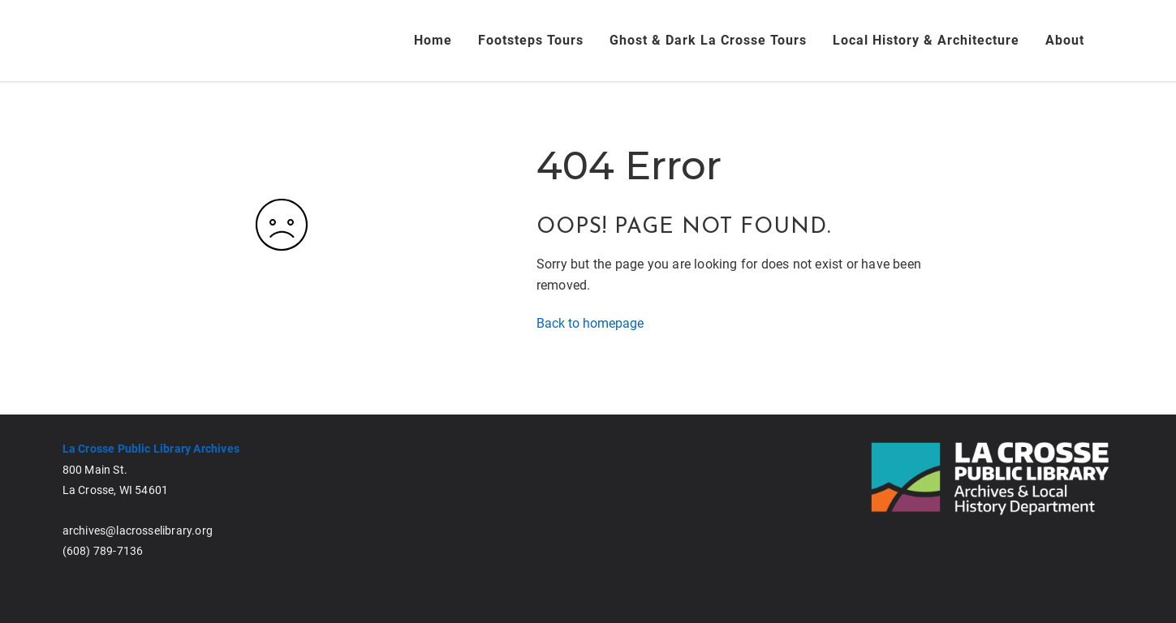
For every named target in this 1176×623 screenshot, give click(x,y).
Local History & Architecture (926, 40)
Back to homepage (590, 323)
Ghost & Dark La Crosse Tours (708, 40)
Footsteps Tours (531, 40)
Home (433, 40)
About (1064, 40)
